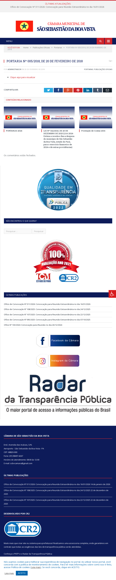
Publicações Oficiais (103, 73)
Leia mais (35, 567)
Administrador (14, 73)
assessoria (74, 546)
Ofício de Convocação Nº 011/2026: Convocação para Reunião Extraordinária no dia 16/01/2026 (57, 7)
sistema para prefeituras (40, 546)
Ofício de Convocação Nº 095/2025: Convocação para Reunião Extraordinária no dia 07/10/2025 (47, 323)
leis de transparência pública (52, 550)
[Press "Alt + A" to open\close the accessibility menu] (112, 294)
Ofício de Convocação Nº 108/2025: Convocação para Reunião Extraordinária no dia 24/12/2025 (47, 313)
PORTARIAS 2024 (14, 134)
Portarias (88, 73)
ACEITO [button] (22, 573)
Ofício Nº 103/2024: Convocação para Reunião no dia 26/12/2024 (33, 328)
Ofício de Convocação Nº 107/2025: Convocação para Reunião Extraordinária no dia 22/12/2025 (47, 318)
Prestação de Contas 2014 (93, 134)
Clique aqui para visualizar (22, 81)
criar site (22, 546)
